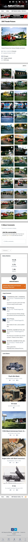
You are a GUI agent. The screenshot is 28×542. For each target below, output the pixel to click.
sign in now (8, 235)
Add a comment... (9, 241)
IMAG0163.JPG (19, 151)
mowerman (11, 298)
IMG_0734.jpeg (10, 307)
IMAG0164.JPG (5, 151)
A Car (14, 486)
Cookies (14, 533)
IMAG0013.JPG (19, 129)
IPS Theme (4, 532)
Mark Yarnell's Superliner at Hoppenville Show (20, 84)
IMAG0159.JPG (19, 173)
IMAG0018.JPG (5, 107)
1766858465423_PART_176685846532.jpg (16, 297)
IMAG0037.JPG (19, 184)
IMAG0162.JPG (5, 162)
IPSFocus (10, 532)
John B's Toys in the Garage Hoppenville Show (20, 75)
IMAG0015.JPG (19, 118)
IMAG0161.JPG (19, 162)
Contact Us (22, 532)
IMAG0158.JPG (5, 184)
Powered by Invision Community (14, 535)
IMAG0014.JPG (5, 129)
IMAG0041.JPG (5, 215)
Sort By (24, 65)
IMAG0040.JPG (19, 215)
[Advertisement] (14, 514)
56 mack (14, 404)
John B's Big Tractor (6, 75)
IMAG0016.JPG (5, 118)
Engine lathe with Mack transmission (14, 458)
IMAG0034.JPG (5, 205)
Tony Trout (10, 309)
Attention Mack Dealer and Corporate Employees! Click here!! (12, 286)
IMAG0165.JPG (19, 140)
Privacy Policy (16, 532)
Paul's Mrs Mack (14, 376)
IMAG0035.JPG (19, 194)
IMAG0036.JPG (5, 194)
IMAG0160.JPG (5, 173)
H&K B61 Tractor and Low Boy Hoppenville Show (7, 86)
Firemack (14, 51)
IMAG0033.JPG (19, 205)
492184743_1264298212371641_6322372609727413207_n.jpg (16, 330)
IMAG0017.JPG (19, 107)
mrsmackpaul (11, 342)
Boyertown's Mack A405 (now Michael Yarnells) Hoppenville (7, 97)
